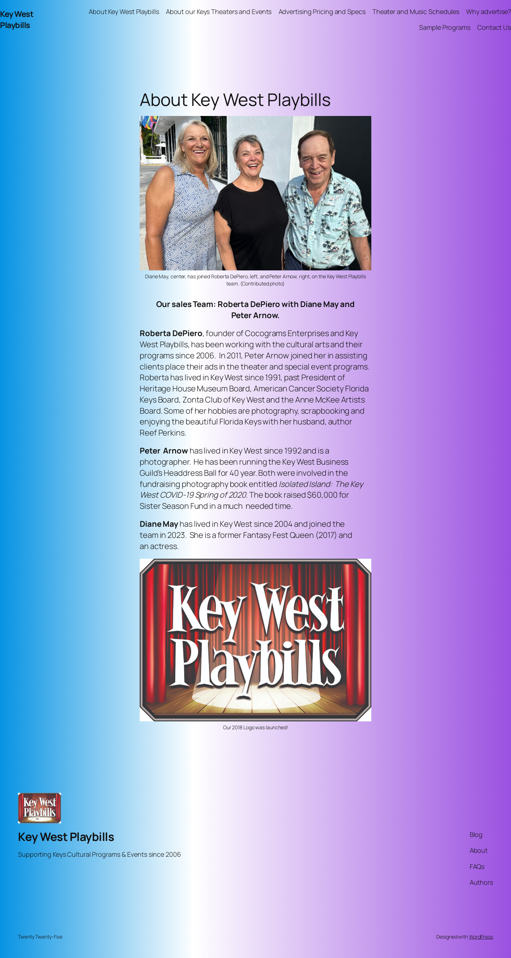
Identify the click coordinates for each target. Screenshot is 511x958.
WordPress (481, 936)
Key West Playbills (16, 20)
